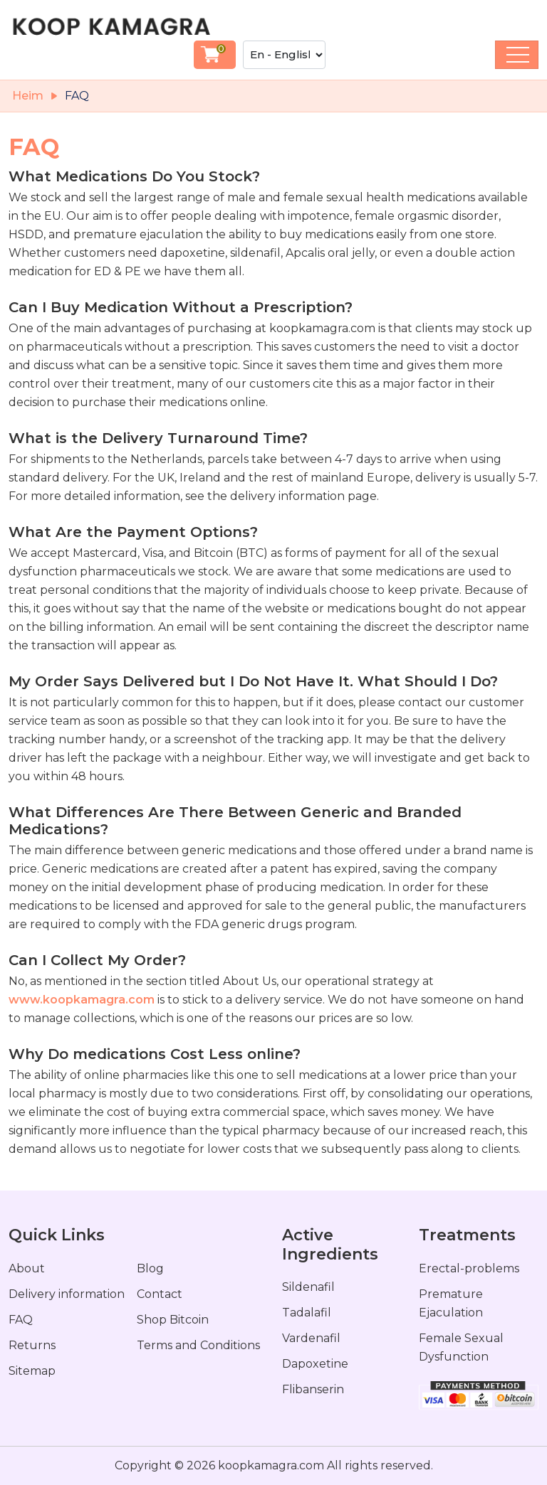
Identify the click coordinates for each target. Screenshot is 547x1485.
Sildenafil (308, 1287)
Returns (32, 1345)
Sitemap (32, 1371)
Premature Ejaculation (451, 1303)
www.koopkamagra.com (82, 999)
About (27, 1268)
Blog (150, 1268)
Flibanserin (313, 1389)
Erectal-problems (469, 1268)
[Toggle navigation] (516, 55)
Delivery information (67, 1294)
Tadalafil (306, 1312)
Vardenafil (311, 1338)
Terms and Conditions (198, 1345)
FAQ (21, 1319)
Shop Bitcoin (173, 1319)
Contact (159, 1294)
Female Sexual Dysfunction (461, 1347)
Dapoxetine (315, 1363)
